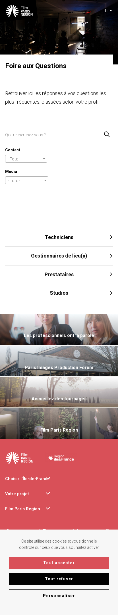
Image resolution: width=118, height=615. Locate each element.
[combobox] (107, 10)
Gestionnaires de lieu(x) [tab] (72, 256)
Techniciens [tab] (79, 237)
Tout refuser (59, 579)
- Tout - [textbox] (14, 159)
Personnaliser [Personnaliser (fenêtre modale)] (59, 595)
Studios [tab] (81, 293)
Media (11, 171)
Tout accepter (59, 562)
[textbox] (106, 10)
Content (12, 150)
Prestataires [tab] (79, 274)
